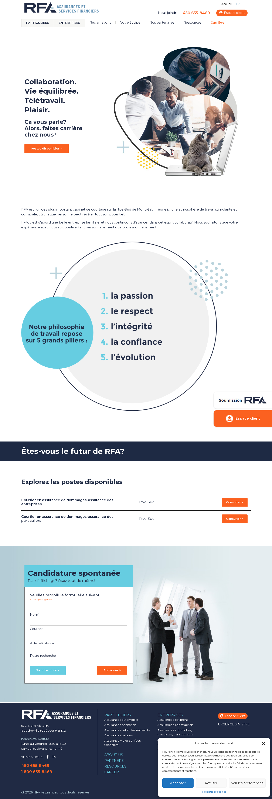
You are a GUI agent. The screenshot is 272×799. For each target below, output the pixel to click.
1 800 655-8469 (36, 771)
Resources (115, 766)
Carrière (217, 22)
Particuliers (37, 23)
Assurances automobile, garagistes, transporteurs (175, 732)
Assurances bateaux (118, 735)
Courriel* (36, 629)
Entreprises (69, 23)
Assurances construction (175, 724)
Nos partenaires (162, 22)
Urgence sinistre (234, 724)
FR (237, 4)
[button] (263, 743)
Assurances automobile (121, 719)
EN (246, 4)
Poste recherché (43, 656)
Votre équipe (130, 22)
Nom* (34, 615)
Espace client (232, 13)
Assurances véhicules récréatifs (127, 730)
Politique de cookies (214, 791)
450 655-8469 (196, 13)
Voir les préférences (247, 783)
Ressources (192, 22)
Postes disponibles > (46, 148)
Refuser (211, 783)
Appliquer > (112, 670)
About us (113, 755)
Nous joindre (168, 13)
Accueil (226, 4)
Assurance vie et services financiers (122, 742)
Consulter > (234, 502)
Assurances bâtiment (172, 719)
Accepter (178, 783)
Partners (114, 761)
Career (111, 772)
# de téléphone (42, 643)
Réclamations (100, 22)
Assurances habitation (120, 724)
